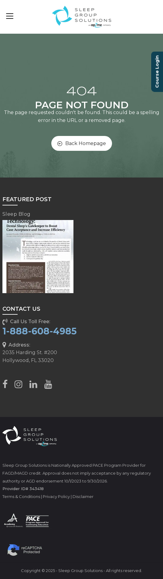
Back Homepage (81, 143)
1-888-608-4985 (39, 331)
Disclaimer (83, 496)
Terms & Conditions (21, 496)
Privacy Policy (56, 496)
